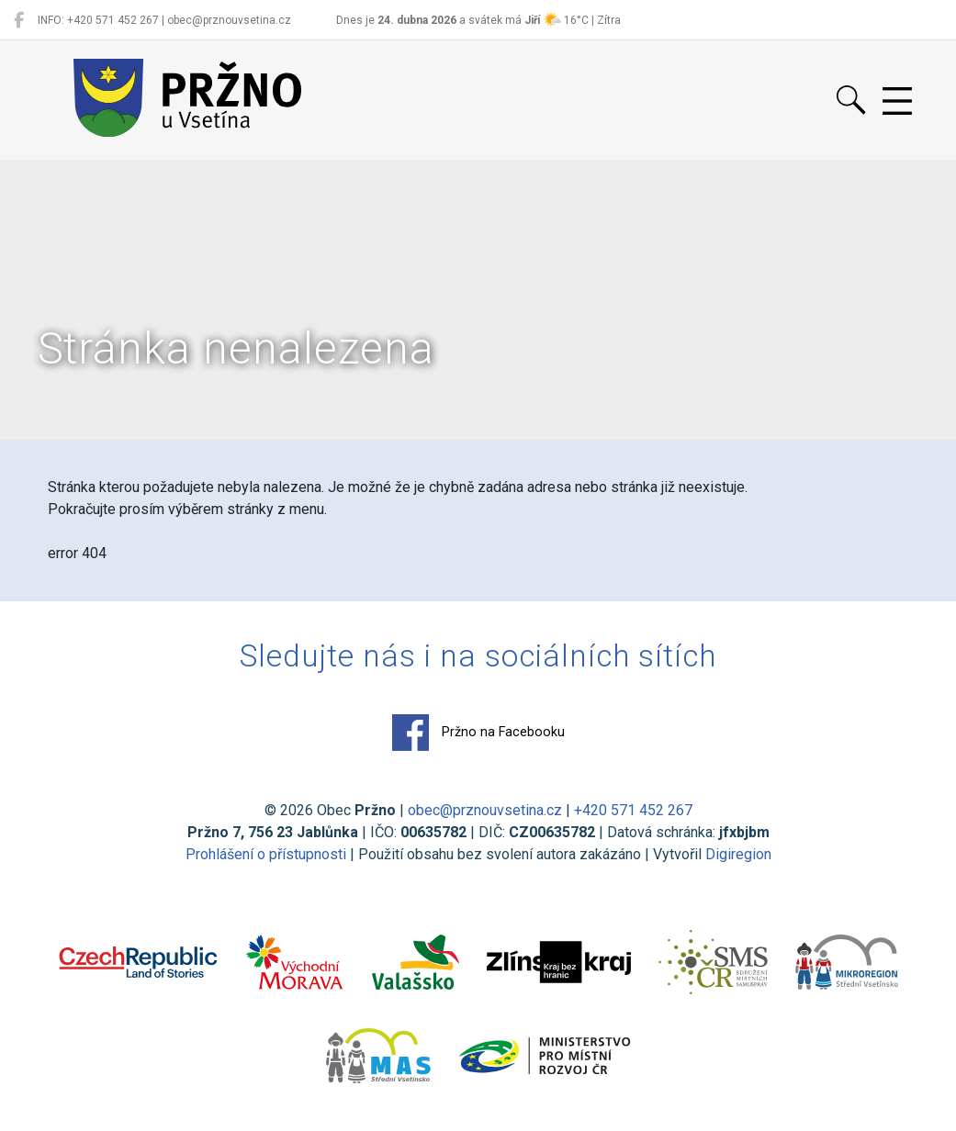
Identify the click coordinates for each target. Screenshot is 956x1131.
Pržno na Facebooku (478, 732)
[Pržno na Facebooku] (19, 20)
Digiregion (738, 854)
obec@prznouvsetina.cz (485, 810)
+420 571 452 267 (633, 810)
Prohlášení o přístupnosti (266, 854)
